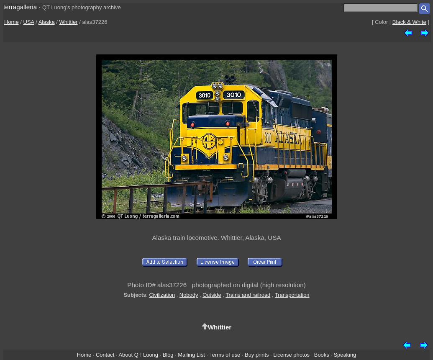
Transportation (292, 295)
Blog (168, 355)
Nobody (188, 295)
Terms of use (224, 355)
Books (321, 355)
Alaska (46, 22)
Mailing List (191, 355)
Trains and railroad (247, 295)
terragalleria (20, 6)
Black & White (409, 22)
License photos (291, 355)
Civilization (162, 295)
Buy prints (257, 355)
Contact (105, 355)
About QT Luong (138, 355)
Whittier (68, 22)
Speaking (344, 355)
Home (11, 22)
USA (28, 22)
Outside (211, 295)
